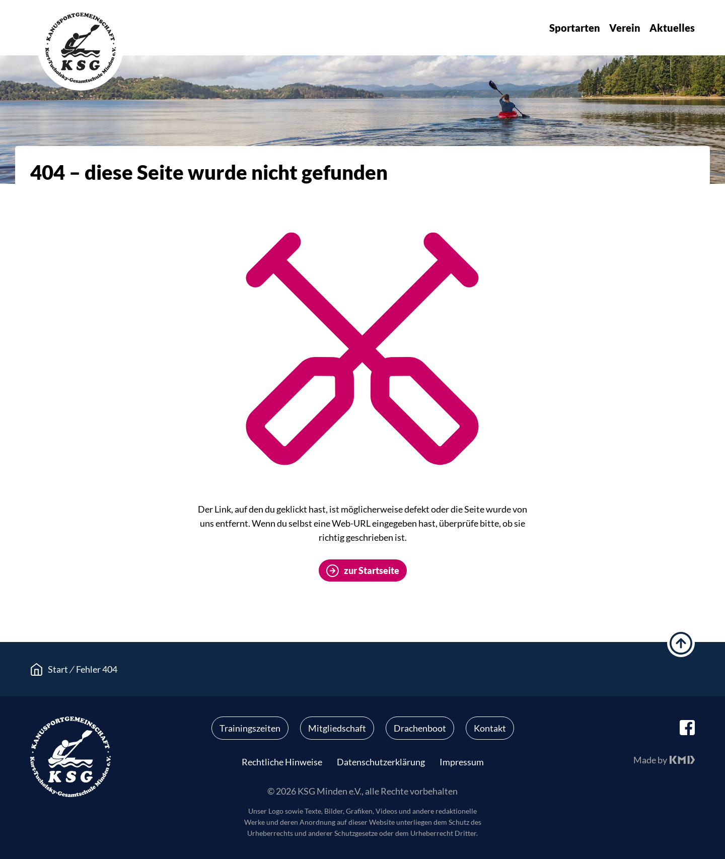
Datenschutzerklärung (381, 761)
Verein (624, 28)
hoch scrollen (681, 643)
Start (58, 669)
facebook (687, 727)
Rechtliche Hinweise (282, 761)
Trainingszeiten (250, 728)
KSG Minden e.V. (80, 48)
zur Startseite (371, 570)
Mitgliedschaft (337, 728)
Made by (650, 759)
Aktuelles (672, 28)
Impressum (462, 761)
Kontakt (490, 728)
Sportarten (574, 28)
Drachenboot (420, 728)
